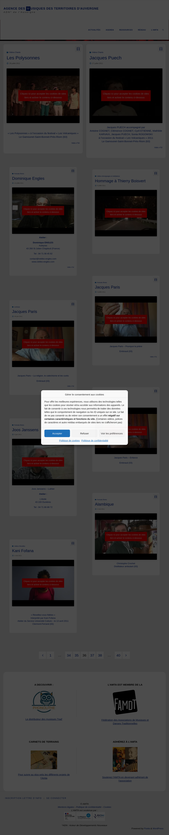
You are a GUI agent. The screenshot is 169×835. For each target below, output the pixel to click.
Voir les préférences (112, 433)
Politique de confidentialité (94, 440)
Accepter (57, 433)
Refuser (84, 433)
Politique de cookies (69, 440)
